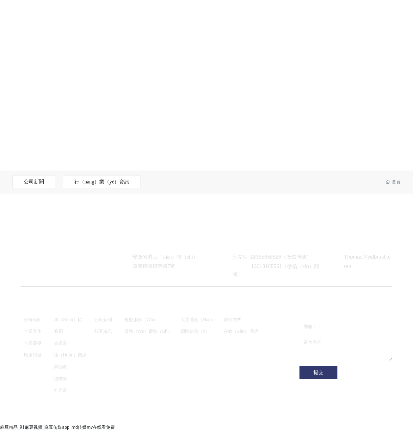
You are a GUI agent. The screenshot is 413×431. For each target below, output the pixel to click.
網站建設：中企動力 (105, 415)
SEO (142, 415)
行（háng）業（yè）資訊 (102, 181)
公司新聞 (34, 181)
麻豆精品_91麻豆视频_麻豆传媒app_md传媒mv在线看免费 (57, 427)
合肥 (130, 415)
